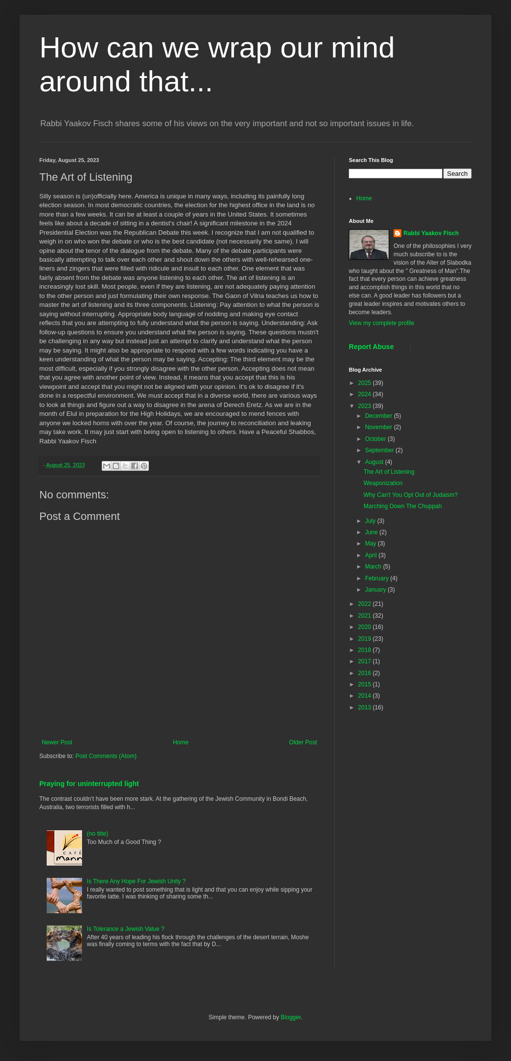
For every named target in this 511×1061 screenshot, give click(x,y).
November (379, 427)
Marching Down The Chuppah (403, 506)
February (377, 578)
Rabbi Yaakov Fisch (431, 233)
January (376, 589)
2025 (365, 383)
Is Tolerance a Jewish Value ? (126, 928)
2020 (365, 627)
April (371, 555)
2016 (365, 673)
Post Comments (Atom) (106, 756)
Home (181, 742)
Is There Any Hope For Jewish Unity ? (136, 881)
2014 (365, 695)
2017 (365, 661)
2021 (365, 615)
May (371, 543)
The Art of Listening (389, 471)
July (371, 520)
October (376, 438)
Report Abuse (371, 347)
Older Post (303, 742)
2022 (365, 603)
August (375, 462)
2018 (365, 650)
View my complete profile (381, 323)
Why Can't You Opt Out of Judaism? (411, 494)
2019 (365, 638)
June (372, 532)
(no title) (97, 833)
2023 (365, 406)
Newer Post (57, 742)
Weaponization (383, 483)
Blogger (291, 1017)
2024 (365, 394)
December (379, 415)
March (374, 566)
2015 (365, 684)
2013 (365, 707)
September (380, 450)
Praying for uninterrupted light (89, 784)
